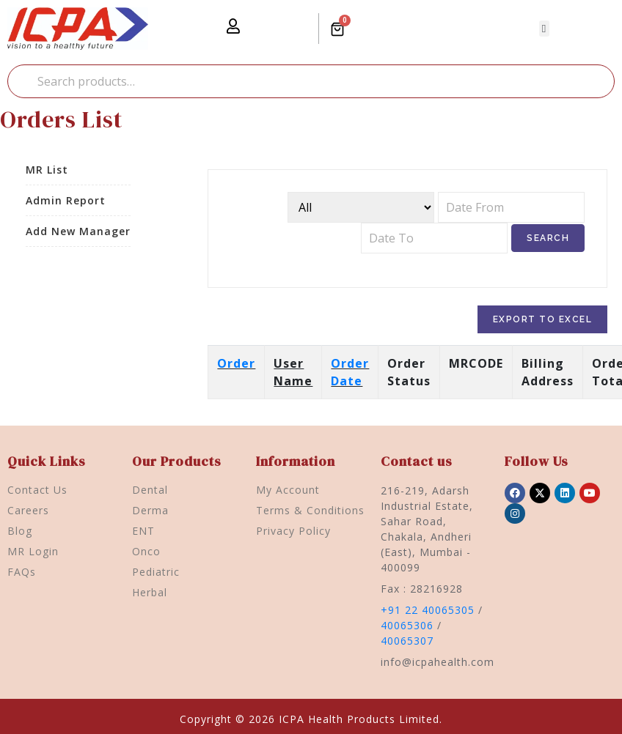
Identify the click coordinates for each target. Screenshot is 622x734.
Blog (19, 531)
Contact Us (37, 490)
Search (22, 80)
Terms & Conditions (310, 510)
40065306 (407, 625)
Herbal (149, 592)
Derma (150, 510)
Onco (146, 551)
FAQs (21, 572)
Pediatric (156, 572)
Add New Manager (78, 231)
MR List (47, 170)
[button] (544, 29)
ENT (143, 531)
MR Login (33, 551)
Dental (150, 490)
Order (236, 363)
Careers (28, 510)
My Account (288, 490)
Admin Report (66, 200)
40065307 (407, 641)
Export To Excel (543, 319)
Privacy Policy (293, 531)
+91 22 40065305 (428, 610)
